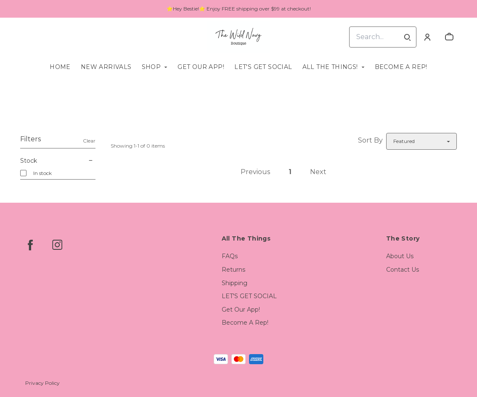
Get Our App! (201, 67)
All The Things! (330, 67)
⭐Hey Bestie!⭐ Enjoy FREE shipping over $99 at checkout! (239, 8)
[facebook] (30, 245)
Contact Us (402, 269)
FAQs (230, 256)
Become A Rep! (401, 67)
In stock (42, 173)
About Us (399, 256)
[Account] (427, 37)
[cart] (449, 37)
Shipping (234, 283)
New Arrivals (106, 67)
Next (318, 172)
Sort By (370, 140)
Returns (233, 269)
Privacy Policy (42, 383)
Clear (89, 141)
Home (60, 67)
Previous (255, 172)
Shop (151, 67)
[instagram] (57, 245)
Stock (57, 160)
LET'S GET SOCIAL (263, 67)
